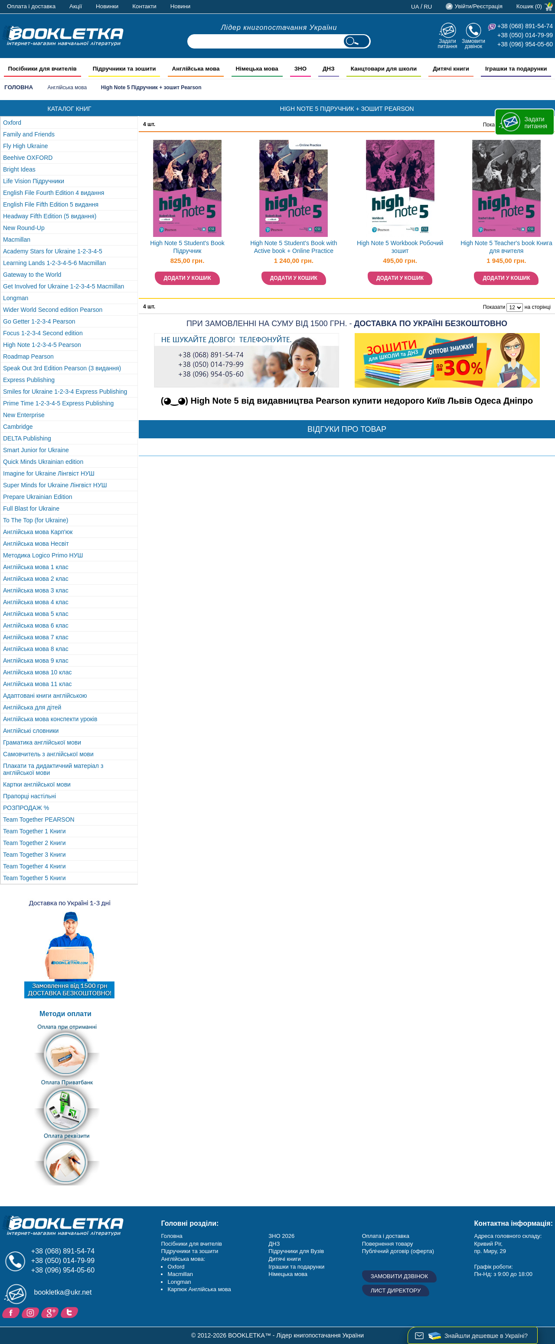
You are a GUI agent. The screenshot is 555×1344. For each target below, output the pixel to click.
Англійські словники (31, 730)
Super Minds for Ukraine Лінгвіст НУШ (55, 485)
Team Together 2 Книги (34, 842)
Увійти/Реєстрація (478, 6)
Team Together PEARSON (39, 819)
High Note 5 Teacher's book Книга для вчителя (506, 247)
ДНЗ (274, 1243)
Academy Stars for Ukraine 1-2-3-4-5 (52, 251)
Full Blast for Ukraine (31, 508)
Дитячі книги (284, 1259)
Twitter (70, 1312)
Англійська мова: (183, 1259)
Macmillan (16, 239)
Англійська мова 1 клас (36, 567)
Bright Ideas (19, 169)
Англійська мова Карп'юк (37, 531)
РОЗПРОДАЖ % (26, 807)
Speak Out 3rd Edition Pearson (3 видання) (62, 368)
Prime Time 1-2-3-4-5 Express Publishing (58, 403)
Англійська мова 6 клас (36, 625)
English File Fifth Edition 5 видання (50, 204)
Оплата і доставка (31, 6)
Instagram (31, 1312)
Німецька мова (287, 1274)
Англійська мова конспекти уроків (50, 719)
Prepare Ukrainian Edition (37, 496)
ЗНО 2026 (281, 1236)
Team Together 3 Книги (34, 854)
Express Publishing (29, 379)
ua (415, 6)
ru (428, 6)
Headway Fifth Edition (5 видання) (49, 216)
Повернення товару (387, 1243)
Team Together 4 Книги (34, 866)
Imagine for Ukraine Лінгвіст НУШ (49, 473)
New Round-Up (24, 227)
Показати (494, 307)
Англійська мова (67, 87)
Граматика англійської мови (42, 742)
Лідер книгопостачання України (279, 27)
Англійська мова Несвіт (36, 543)
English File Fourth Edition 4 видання (53, 192)
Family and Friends (29, 134)
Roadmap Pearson (28, 356)
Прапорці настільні (29, 796)
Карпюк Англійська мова (199, 1289)
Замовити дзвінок (473, 43)
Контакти (144, 6)
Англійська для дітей (32, 707)
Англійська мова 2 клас (36, 578)
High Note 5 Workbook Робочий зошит (400, 247)
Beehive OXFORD (27, 157)
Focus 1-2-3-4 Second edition (43, 333)
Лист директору (396, 1290)
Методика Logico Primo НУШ (43, 555)
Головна (18, 87)
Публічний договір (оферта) (398, 1251)
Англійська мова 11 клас (37, 683)
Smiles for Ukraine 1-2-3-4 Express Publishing (65, 391)
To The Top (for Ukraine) (35, 520)
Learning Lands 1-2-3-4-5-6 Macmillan (54, 262)
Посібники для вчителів (191, 1243)
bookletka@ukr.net (63, 1292)
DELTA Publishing (27, 438)
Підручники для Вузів (296, 1251)
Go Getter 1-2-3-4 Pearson (39, 321)
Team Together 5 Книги (34, 877)
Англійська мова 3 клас (36, 590)
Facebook (12, 1312)
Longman (15, 298)
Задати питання (447, 43)
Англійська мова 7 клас (36, 637)
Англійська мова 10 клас (37, 672)
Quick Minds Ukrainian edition (43, 461)
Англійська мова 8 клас (36, 648)
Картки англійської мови (37, 784)
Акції (75, 6)
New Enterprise (24, 414)
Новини (180, 6)
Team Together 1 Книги (34, 831)
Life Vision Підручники (33, 181)
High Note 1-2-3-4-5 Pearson (42, 344)
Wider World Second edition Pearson (52, 309)
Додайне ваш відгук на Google (51, 1312)
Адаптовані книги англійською (45, 695)
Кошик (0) (529, 6)
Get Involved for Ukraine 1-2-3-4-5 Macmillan (63, 286)
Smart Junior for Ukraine (36, 450)
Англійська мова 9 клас (36, 660)
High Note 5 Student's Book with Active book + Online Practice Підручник (293, 248)
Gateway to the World (32, 274)
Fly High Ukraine (25, 145)
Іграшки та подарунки (296, 1266)
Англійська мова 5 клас (36, 613)
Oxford (12, 122)
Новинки (107, 6)
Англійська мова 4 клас (36, 602)
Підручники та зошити (189, 1251)
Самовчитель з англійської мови (48, 754)
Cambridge (18, 426)
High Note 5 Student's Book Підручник (187, 247)
